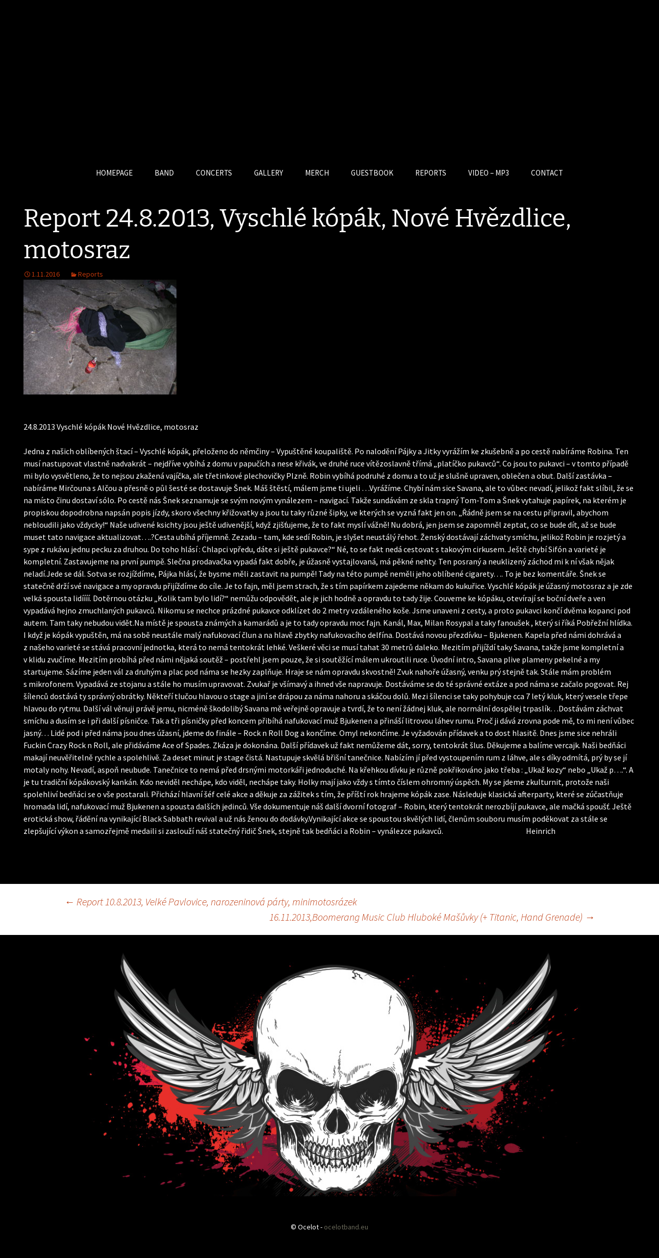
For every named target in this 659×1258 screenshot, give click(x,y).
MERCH (317, 173)
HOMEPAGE (114, 173)
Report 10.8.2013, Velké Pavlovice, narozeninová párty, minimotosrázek (210, 901)
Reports (90, 274)
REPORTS (430, 173)
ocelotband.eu (346, 1226)
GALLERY (268, 173)
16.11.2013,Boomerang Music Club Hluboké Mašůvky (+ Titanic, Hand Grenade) (432, 916)
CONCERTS (214, 173)
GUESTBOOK (372, 173)
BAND (164, 173)
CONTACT (547, 173)
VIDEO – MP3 (488, 173)
